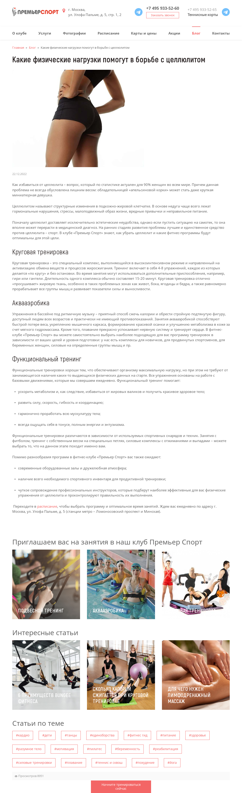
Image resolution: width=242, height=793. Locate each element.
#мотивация (64, 749)
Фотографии (74, 33)
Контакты (221, 33)
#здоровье (197, 735)
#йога (172, 762)
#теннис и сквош (109, 762)
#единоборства (102, 735)
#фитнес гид (137, 735)
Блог (196, 33)
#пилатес (94, 749)
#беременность (127, 749)
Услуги (44, 33)
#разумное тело (28, 749)
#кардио (22, 735)
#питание (168, 735)
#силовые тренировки (34, 762)
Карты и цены (144, 33)
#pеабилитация (165, 749)
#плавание (73, 762)
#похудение (145, 762)
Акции (174, 33)
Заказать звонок (163, 15)
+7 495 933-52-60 (162, 8)
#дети (47, 735)
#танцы (71, 735)
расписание (47, 506)
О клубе (19, 33)
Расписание (108, 33)
